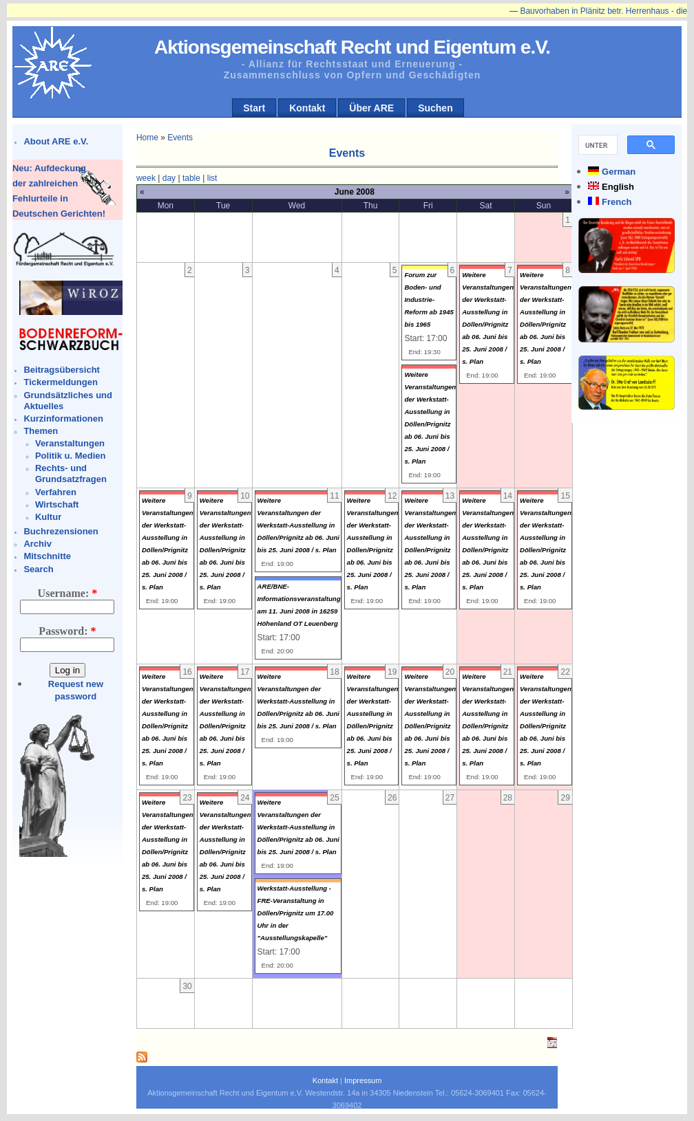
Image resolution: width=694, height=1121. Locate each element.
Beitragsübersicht (61, 369)
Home (147, 137)
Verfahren (55, 492)
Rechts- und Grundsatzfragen (71, 473)
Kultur (48, 517)
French (616, 202)
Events (180, 137)
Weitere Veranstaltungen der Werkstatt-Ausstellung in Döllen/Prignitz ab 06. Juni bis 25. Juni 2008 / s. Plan (298, 525)
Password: (67, 631)
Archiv (37, 543)
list (212, 178)
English (618, 187)
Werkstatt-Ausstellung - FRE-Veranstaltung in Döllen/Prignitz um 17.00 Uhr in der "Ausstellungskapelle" (295, 913)
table (191, 178)
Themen (40, 431)
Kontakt (307, 107)
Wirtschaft (56, 504)
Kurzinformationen (63, 418)
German (618, 171)
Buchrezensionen (60, 531)
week (146, 178)
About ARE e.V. (55, 141)
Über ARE (371, 107)
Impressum (362, 1080)
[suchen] (596, 145)
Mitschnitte (47, 556)
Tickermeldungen (60, 382)
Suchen (435, 107)
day (169, 178)
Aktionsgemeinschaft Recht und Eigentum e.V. (352, 47)
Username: (68, 593)
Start (254, 107)
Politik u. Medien (70, 455)
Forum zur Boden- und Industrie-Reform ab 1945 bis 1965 (428, 299)
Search (38, 569)
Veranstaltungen (70, 443)
